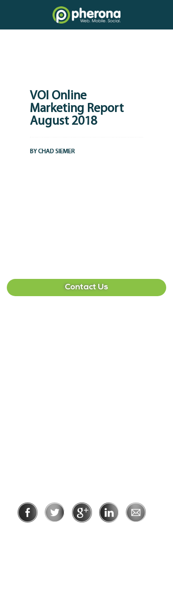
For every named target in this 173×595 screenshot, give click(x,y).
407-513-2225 (86, 332)
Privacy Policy (57, 535)
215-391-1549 (86, 419)
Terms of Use (117, 535)
